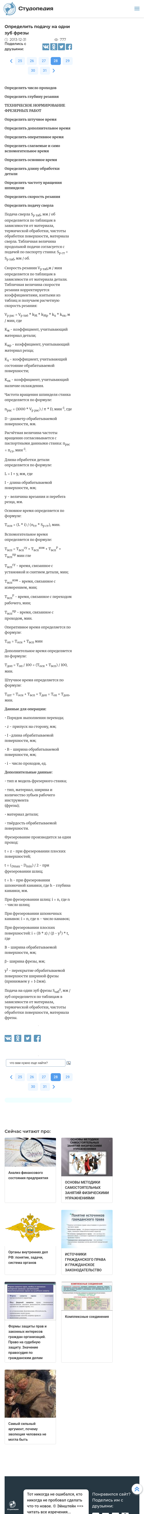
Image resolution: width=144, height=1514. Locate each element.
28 (56, 61)
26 (32, 61)
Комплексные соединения (87, 1317)
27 (44, 61)
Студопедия (28, 9)
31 (45, 70)
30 (33, 70)
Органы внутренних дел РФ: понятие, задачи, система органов (28, 1257)
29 (68, 61)
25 (20, 61)
